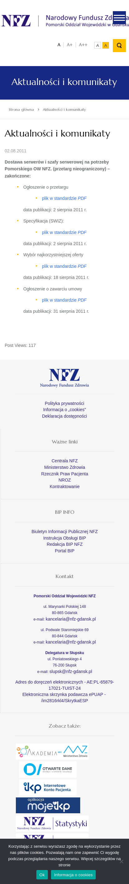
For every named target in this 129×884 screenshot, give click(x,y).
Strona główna (21, 109)
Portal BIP (64, 550)
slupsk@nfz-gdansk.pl (70, 671)
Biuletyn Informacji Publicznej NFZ (64, 531)
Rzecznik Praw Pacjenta (64, 473)
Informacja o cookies (73, 875)
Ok (42, 875)
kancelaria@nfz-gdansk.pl (71, 619)
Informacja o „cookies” (64, 409)
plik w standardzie (64, 198)
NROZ (64, 480)
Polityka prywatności (64, 403)
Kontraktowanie (65, 486)
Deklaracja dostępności (64, 416)
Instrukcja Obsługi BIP (64, 538)
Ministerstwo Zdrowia (64, 467)
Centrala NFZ (65, 460)
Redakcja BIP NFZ (65, 544)
